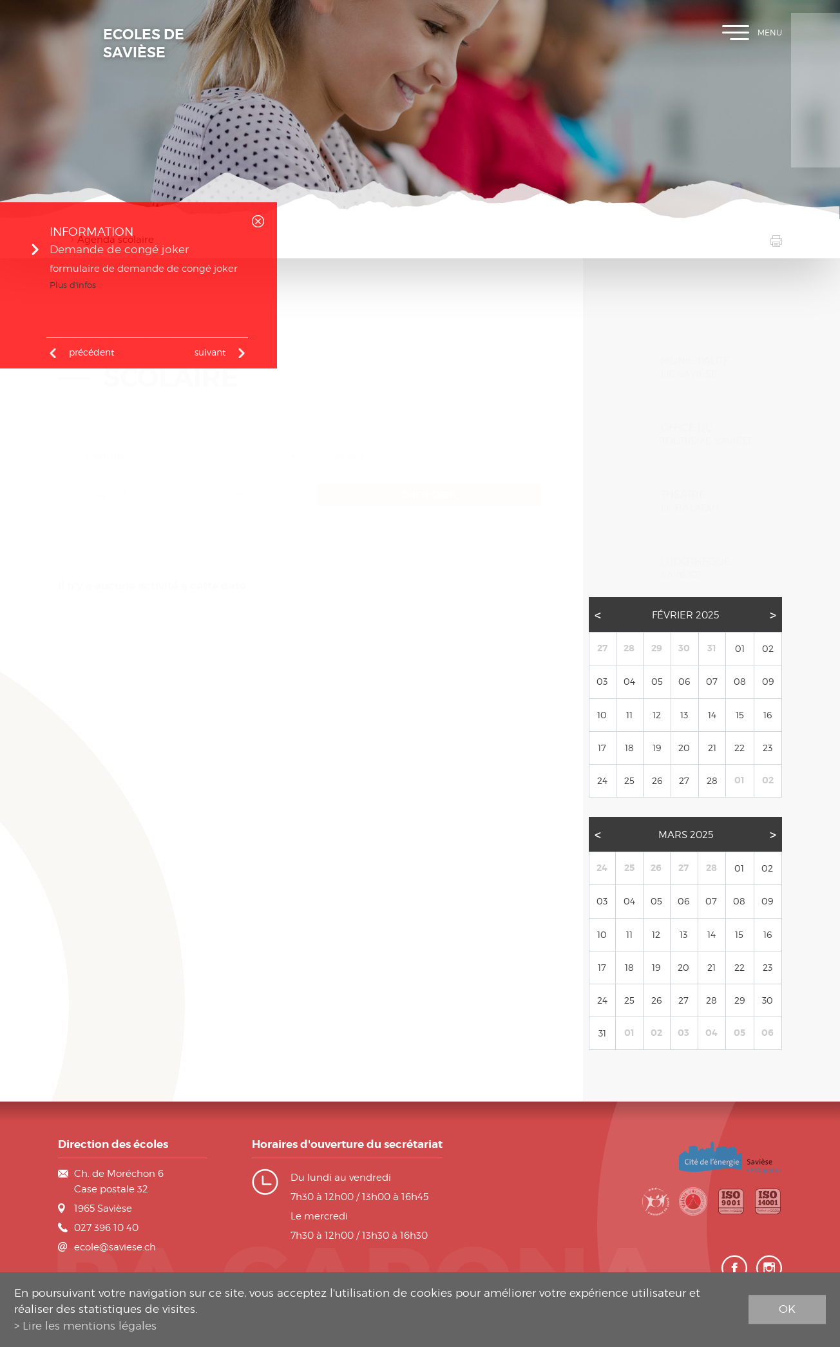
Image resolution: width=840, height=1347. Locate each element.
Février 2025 (685, 635)
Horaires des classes (815, 109)
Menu (752, 32)
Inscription (815, 32)
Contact (815, 148)
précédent (91, 352)
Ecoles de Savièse (143, 44)
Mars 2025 (685, 855)
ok (787, 1309)
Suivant (210, 352)
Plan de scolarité (815, 71)
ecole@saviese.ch (115, 1247)
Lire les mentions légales (90, 1325)
